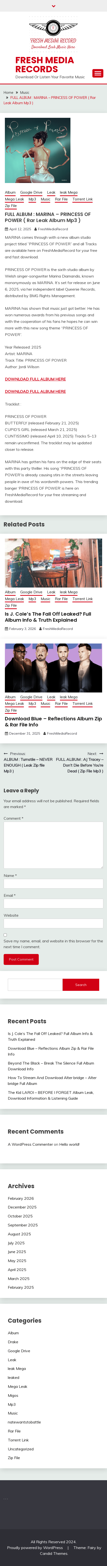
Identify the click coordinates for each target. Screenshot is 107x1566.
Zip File (11, 205)
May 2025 (17, 1260)
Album (10, 192)
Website (11, 915)
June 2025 (17, 1251)
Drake (13, 1341)
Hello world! (69, 1144)
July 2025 (16, 1242)
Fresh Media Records (44, 64)
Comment (13, 818)
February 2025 (21, 1287)
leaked (13, 1377)
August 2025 (19, 1234)
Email (10, 895)
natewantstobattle (24, 1422)
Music (45, 199)
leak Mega (69, 192)
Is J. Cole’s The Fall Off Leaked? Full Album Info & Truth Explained (48, 617)
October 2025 (20, 1216)
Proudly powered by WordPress (35, 1547)
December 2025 (22, 1207)
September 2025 (23, 1225)
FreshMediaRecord (53, 229)
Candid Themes (54, 1553)
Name (10, 875)
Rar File (61, 199)
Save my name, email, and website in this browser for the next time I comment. (53, 943)
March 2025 (18, 1278)
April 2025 (17, 1269)
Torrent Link (82, 199)
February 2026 (21, 1198)
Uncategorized (21, 1449)
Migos (13, 1395)
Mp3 (32, 199)
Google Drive (31, 192)
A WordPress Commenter (30, 1144)
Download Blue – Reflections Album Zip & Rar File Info (53, 721)
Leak (51, 192)
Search (81, 985)
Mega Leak (14, 199)
